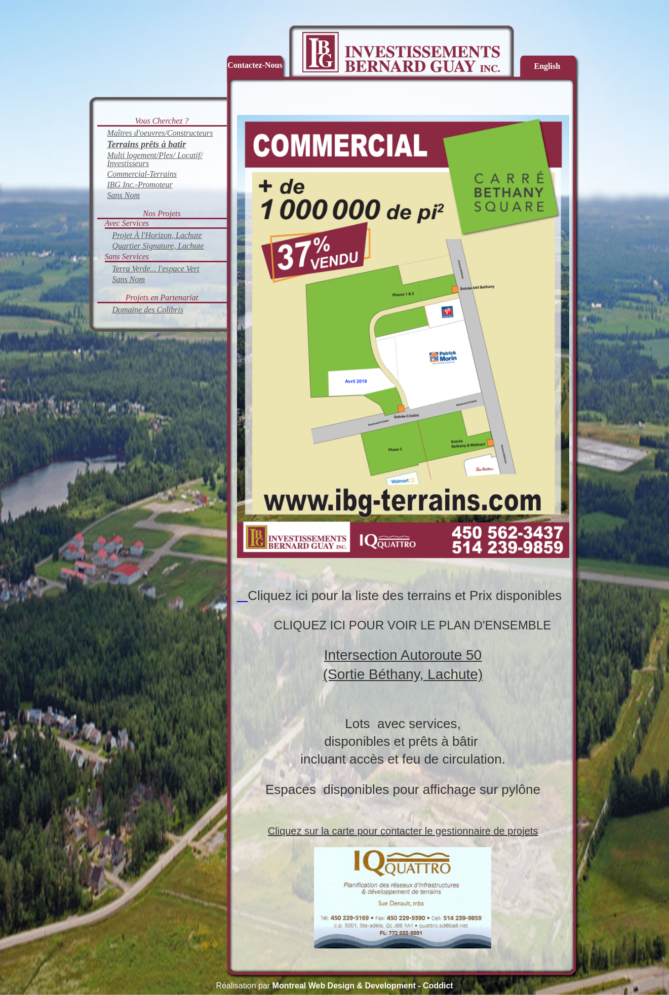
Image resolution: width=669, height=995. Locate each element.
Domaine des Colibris (147, 309)
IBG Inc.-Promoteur (140, 184)
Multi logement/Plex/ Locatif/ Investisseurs (155, 159)
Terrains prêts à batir (146, 144)
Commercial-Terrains (142, 174)
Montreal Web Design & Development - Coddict (362, 985)
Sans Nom (123, 195)
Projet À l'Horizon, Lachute (157, 235)
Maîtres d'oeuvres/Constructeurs (160, 133)
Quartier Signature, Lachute (158, 246)
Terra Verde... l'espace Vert (156, 268)
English (547, 66)
